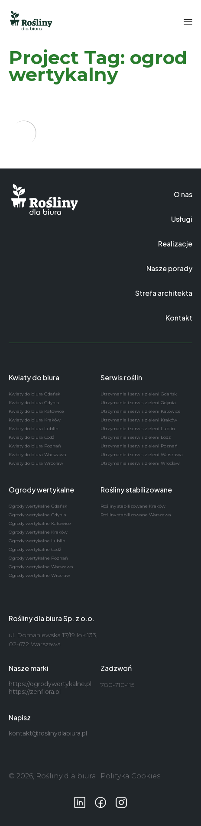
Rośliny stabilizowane (136, 489)
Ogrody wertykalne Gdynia (37, 515)
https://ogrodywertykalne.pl (50, 684)
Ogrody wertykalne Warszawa (41, 567)
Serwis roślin (121, 377)
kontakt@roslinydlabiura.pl (48, 733)
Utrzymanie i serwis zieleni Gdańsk (138, 394)
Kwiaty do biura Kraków (35, 420)
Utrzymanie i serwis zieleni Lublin (137, 428)
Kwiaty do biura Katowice (36, 411)
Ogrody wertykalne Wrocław (39, 575)
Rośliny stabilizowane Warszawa (135, 515)
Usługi (181, 219)
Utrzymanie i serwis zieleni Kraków (138, 420)
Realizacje (175, 243)
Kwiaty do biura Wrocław (36, 463)
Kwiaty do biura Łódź (31, 437)
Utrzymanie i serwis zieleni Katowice (140, 411)
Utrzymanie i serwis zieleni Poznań (139, 446)
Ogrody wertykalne (41, 489)
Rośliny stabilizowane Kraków (132, 506)
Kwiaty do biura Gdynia (34, 402)
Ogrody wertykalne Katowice (40, 523)
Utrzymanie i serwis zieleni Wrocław (140, 463)
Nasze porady (169, 268)
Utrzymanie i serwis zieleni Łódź (135, 437)
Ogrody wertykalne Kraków (38, 532)
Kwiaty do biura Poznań (35, 446)
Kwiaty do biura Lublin (33, 428)
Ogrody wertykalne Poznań (38, 558)
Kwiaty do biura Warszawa (37, 454)
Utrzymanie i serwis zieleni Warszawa (141, 454)
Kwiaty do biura (34, 377)
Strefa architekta (163, 293)
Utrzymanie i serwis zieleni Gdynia (138, 402)
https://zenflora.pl (35, 692)
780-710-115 (117, 685)
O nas (183, 194)
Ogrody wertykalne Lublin (37, 541)
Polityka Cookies (130, 776)
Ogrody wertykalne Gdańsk (38, 506)
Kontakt (178, 317)
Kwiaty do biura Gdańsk (34, 394)
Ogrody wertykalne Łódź (35, 549)
